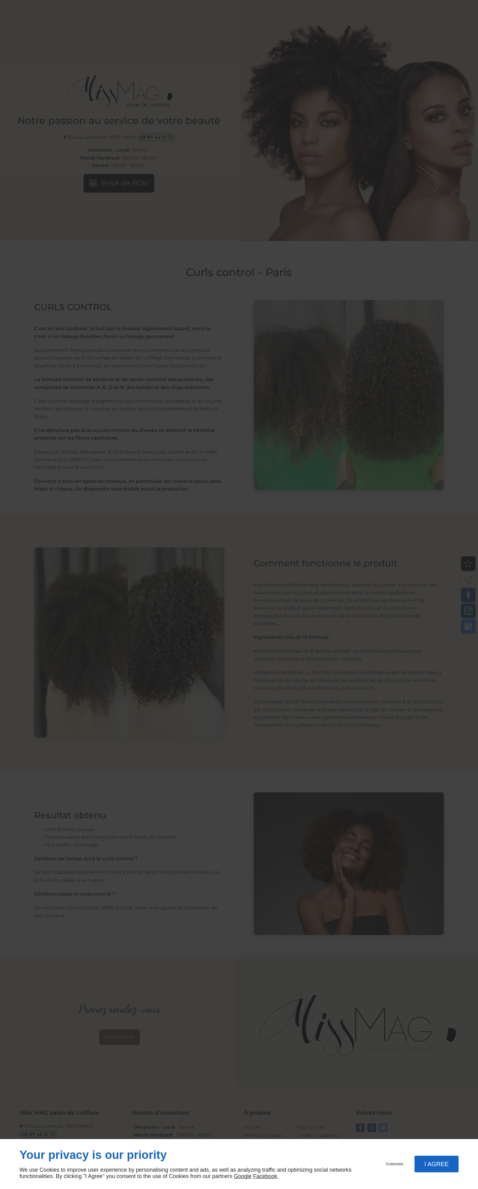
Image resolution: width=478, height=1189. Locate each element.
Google (242, 1176)
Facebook (265, 1176)
